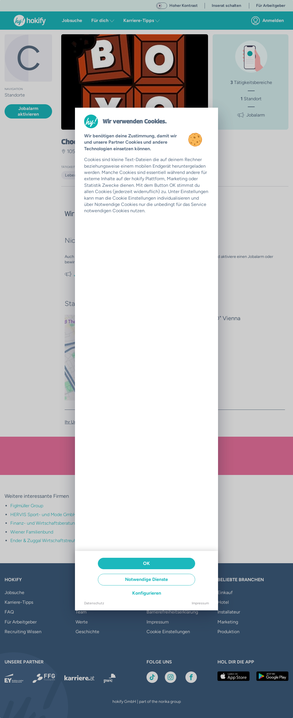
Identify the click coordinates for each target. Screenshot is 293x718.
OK (146, 563)
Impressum (200, 603)
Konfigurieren (146, 593)
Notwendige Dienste (146, 579)
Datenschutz (94, 603)
